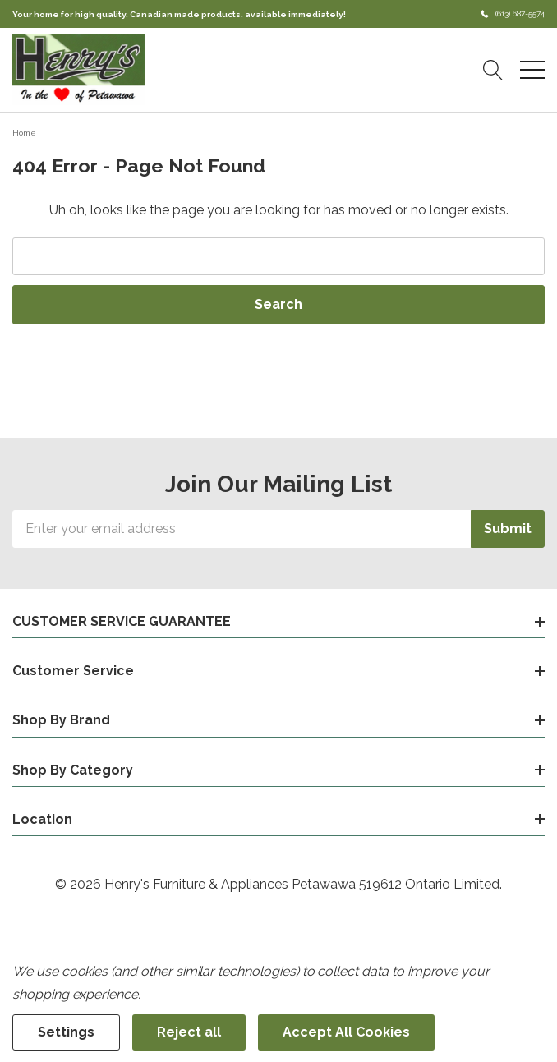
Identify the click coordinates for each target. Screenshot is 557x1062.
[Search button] (493, 69)
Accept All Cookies (346, 1032)
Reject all (189, 1032)
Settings (66, 1032)
